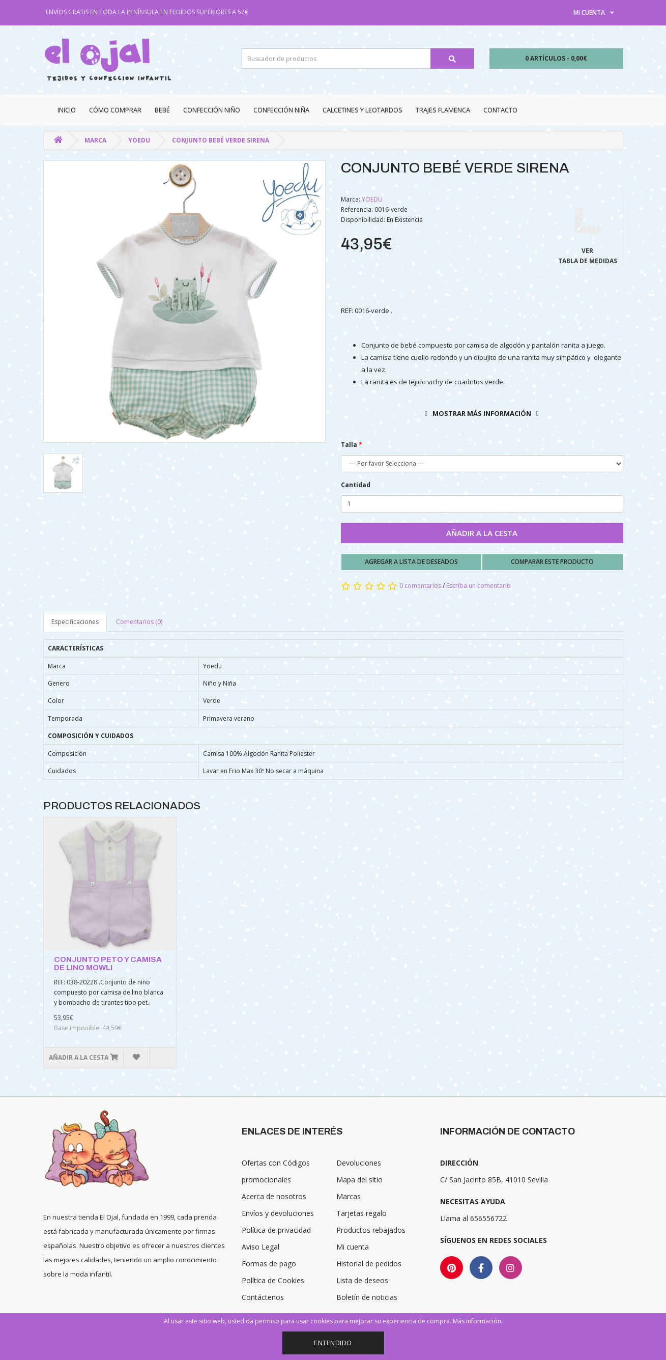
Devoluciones (358, 1163)
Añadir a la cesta (481, 533)
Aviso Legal (260, 1247)
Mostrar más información (481, 413)
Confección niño (211, 110)
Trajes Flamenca (443, 110)
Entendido (333, 1342)
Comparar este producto (552, 561)
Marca (95, 140)
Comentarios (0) (139, 621)
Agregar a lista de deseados (411, 561)
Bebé (162, 110)
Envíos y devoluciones (278, 1213)
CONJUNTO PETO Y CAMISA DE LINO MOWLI (108, 963)
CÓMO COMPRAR (115, 110)
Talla (349, 444)
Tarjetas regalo (361, 1213)
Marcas (348, 1196)
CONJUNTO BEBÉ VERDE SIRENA (220, 140)
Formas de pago (269, 1263)
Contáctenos (263, 1297)
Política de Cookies (273, 1280)
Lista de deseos (362, 1280)
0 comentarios (420, 585)
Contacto (500, 110)
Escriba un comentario (478, 585)
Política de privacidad (276, 1230)
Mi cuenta (352, 1247)
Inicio (66, 110)
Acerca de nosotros (274, 1196)
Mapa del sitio (359, 1179)
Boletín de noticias (366, 1297)
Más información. (478, 1321)
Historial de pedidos (368, 1263)
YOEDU (139, 140)
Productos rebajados (371, 1230)
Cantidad (355, 484)
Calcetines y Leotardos (362, 110)
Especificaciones (75, 621)
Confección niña (281, 110)
